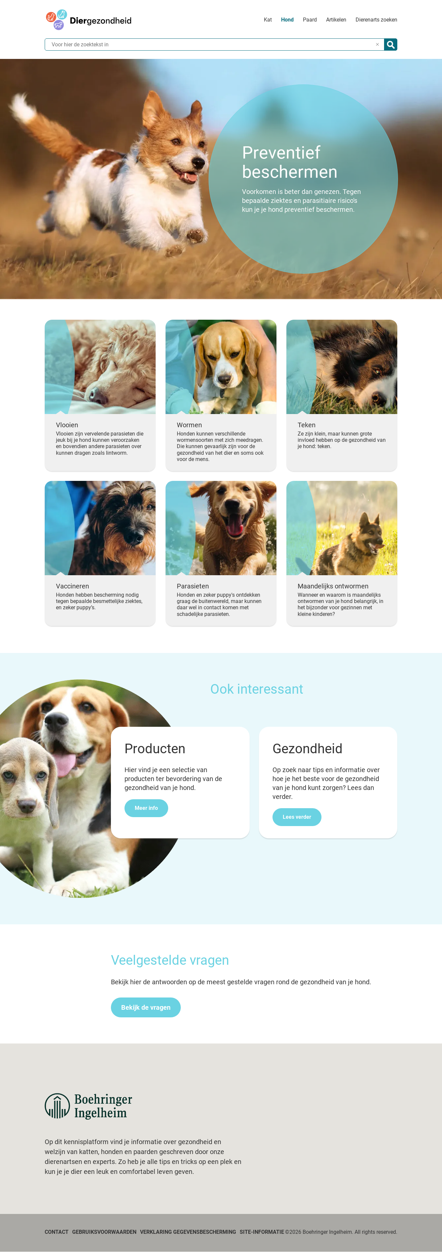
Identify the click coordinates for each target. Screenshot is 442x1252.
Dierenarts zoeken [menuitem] (376, 20)
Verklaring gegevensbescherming (188, 1232)
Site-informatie (262, 1232)
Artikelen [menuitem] (336, 20)
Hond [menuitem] (287, 20)
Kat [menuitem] (268, 20)
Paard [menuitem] (310, 20)
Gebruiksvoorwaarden (104, 1232)
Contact (57, 1232)
